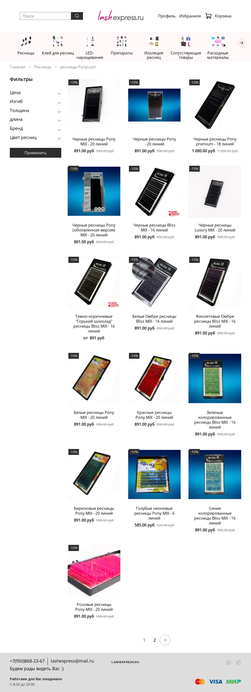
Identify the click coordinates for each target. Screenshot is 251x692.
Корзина (218, 16)
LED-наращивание (92, 55)
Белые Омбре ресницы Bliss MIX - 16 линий (154, 319)
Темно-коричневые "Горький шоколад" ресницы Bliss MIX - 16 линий (94, 324)
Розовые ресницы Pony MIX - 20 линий (94, 607)
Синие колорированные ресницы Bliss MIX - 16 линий (215, 516)
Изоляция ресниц (158, 55)
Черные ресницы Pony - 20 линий (154, 142)
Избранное (190, 16)
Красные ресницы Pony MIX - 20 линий (154, 415)
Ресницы (26, 53)
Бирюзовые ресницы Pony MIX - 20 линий (94, 511)
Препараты (125, 53)
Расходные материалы (224, 55)
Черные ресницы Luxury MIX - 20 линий (215, 228)
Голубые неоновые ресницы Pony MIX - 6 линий (154, 513)
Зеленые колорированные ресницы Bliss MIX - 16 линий (215, 420)
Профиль (167, 16)
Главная (17, 67)
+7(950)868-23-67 (27, 661)
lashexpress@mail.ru (72, 661)
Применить (36, 153)
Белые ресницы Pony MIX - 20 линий (94, 415)
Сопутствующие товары (191, 55)
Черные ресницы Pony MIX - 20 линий (93, 142)
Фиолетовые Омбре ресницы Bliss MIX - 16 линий (215, 321)
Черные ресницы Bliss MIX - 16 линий (154, 228)
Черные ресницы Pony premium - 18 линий (215, 142)
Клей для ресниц (59, 53)
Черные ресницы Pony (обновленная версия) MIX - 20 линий (93, 230)
